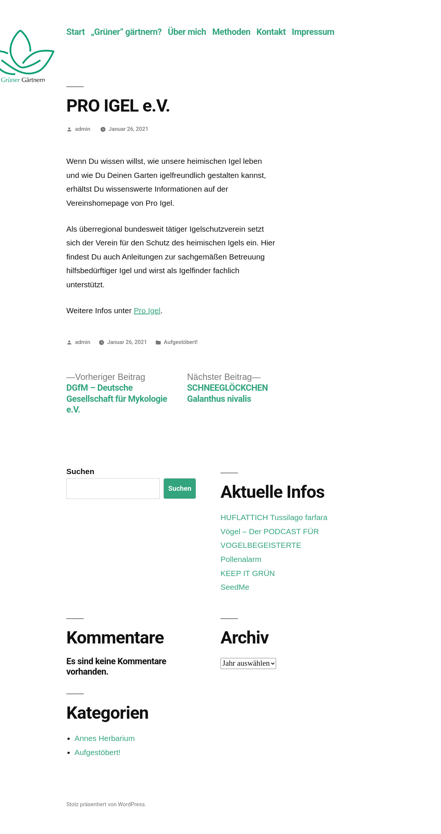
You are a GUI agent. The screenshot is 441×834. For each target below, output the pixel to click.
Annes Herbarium (104, 738)
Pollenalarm (240, 559)
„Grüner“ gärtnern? (126, 32)
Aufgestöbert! (181, 342)
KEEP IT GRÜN (247, 573)
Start (75, 32)
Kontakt (271, 32)
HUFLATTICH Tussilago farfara (274, 517)
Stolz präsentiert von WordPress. (106, 804)
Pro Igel (147, 310)
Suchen (80, 471)
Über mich (187, 32)
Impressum (313, 32)
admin (82, 129)
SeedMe (234, 587)
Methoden (231, 32)
